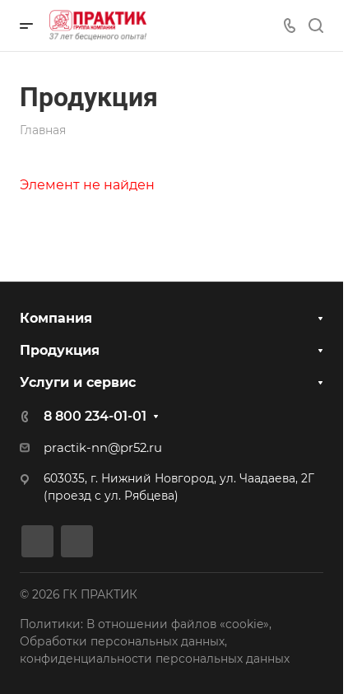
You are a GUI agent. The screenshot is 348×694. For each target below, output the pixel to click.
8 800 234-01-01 (95, 416)
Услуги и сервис (78, 382)
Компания (56, 318)
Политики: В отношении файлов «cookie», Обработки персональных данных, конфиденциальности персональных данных (155, 641)
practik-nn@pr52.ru (103, 447)
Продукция (60, 350)
